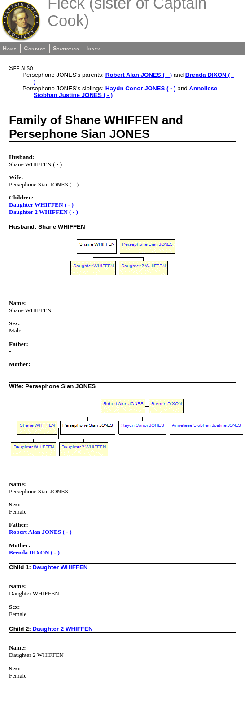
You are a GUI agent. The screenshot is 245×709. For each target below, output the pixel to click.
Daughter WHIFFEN (60, 567)
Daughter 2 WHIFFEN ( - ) (43, 211)
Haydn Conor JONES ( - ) (140, 88)
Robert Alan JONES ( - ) (138, 74)
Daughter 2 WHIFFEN (63, 628)
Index (94, 48)
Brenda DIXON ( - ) (34, 552)
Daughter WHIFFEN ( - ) (41, 204)
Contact (34, 48)
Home (10, 48)
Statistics (66, 48)
